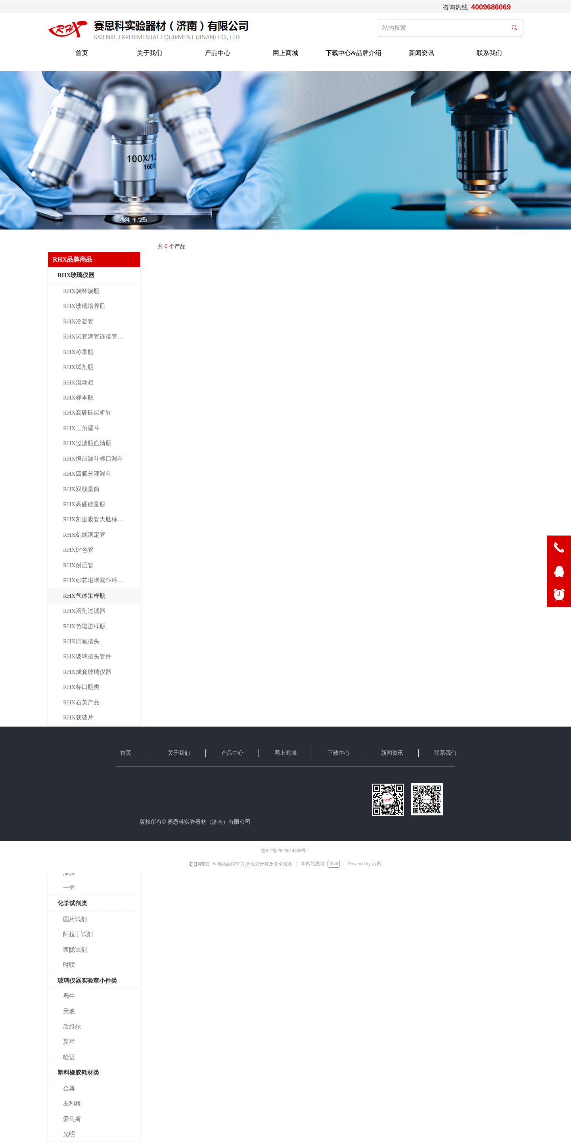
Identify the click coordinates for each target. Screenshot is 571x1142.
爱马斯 (72, 1119)
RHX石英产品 (81, 702)
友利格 (72, 1103)
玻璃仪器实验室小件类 (87, 980)
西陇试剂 (75, 950)
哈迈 (69, 1057)
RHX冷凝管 (78, 321)
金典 (69, 1088)
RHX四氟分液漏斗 (87, 474)
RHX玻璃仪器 (75, 275)
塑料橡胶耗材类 (78, 1072)
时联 (69, 965)
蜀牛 (69, 996)
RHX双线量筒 (81, 489)
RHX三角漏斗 (81, 428)
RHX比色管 (78, 550)
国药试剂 (75, 919)
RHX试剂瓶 (78, 367)
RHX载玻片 (78, 717)
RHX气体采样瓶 (84, 596)
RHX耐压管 (78, 565)
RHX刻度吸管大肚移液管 (96, 519)
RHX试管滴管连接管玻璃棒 (99, 336)
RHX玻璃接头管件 (87, 656)
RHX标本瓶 (78, 397)
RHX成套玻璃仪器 (87, 672)
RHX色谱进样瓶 (84, 626)
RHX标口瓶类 (81, 687)
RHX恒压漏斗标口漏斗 (93, 458)
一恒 (69, 888)
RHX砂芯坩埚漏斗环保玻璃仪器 (101, 580)
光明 (69, 1134)
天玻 (69, 1011)
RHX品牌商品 (72, 259)
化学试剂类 (72, 903)
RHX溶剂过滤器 (84, 611)
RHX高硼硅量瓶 (84, 504)
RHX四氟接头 (81, 641)
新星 (69, 1042)
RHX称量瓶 (78, 352)
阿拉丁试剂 (78, 934)
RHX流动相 (78, 382)
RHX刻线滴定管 (84, 535)
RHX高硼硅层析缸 (87, 412)
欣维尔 (72, 1026)
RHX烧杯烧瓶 (81, 291)
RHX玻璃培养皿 (84, 306)
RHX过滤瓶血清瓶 (87, 443)
